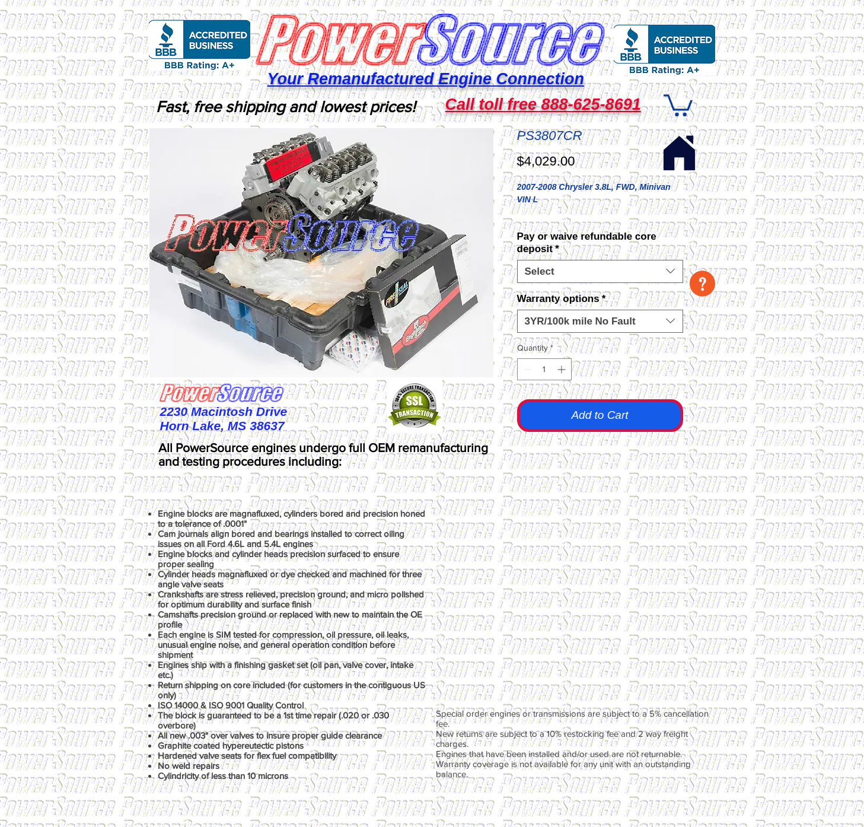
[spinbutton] (544, 369)
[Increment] (562, 369)
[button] (702, 284)
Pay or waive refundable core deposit (586, 243)
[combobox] (600, 271)
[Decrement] (526, 369)
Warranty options (561, 298)
